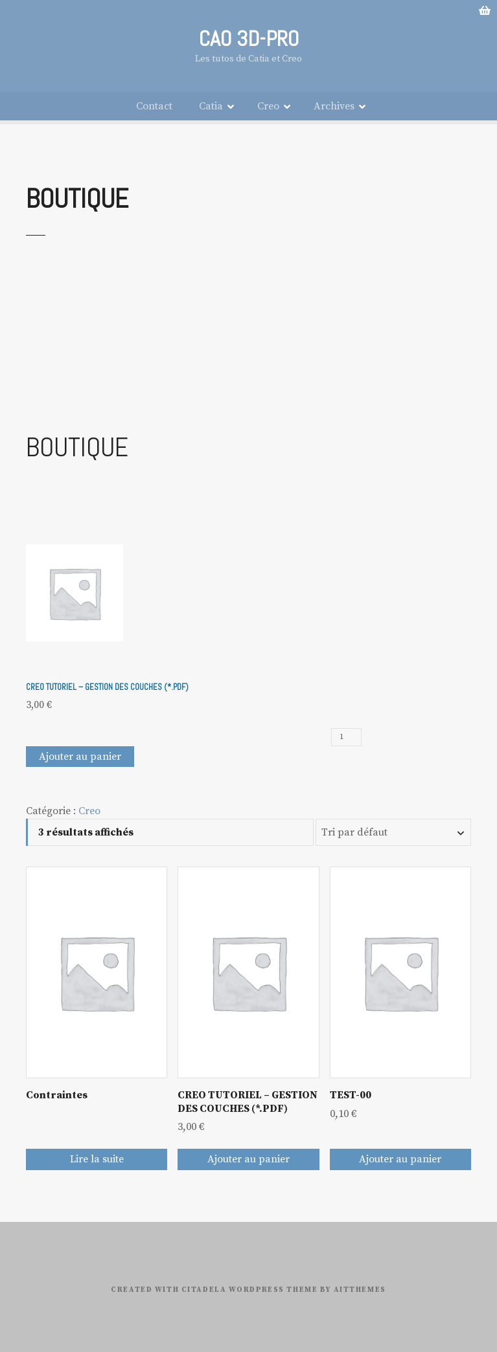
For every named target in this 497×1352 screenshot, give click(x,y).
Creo (268, 104)
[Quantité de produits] (346, 736)
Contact (154, 104)
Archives (334, 104)
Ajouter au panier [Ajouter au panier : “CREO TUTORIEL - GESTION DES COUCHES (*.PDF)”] (248, 1157)
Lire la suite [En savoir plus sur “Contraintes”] (97, 1157)
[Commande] (393, 831)
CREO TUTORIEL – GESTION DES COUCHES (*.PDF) (107, 685)
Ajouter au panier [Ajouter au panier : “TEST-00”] (400, 1157)
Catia (211, 104)
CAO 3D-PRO (248, 38)
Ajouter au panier (80, 754)
